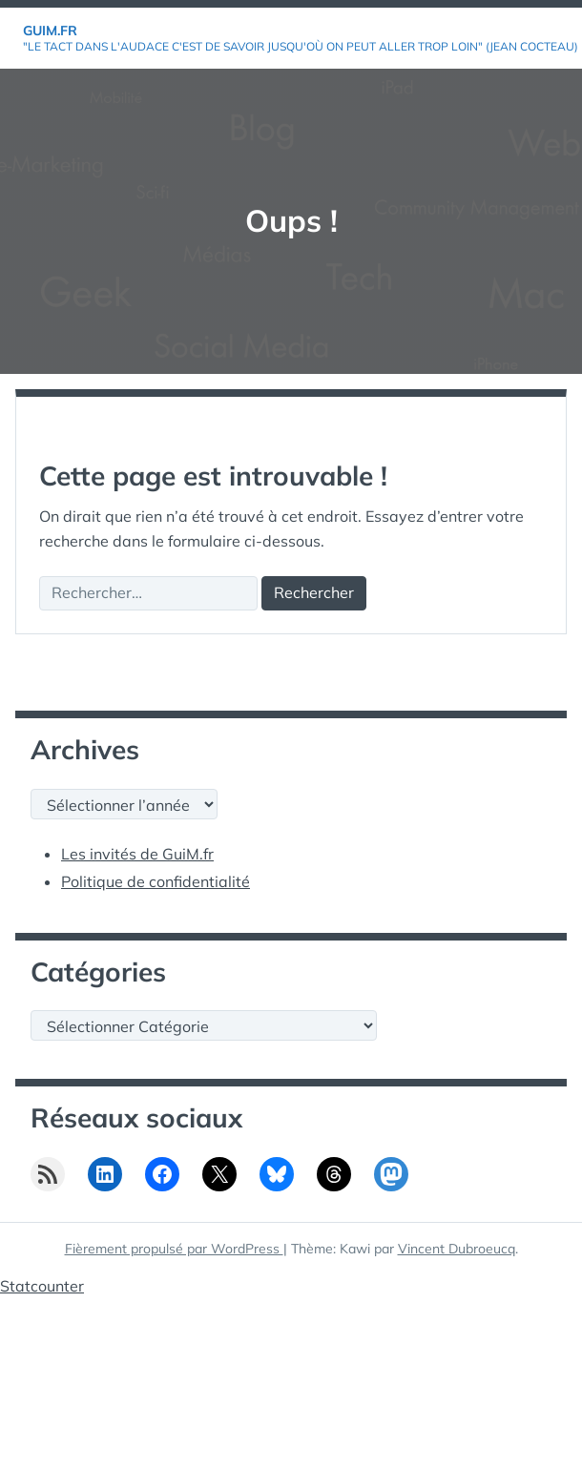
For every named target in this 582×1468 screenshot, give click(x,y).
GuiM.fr (50, 30)
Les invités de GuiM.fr (137, 853)
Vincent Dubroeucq (456, 1248)
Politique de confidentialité (155, 881)
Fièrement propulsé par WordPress (174, 1248)
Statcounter (42, 1285)
